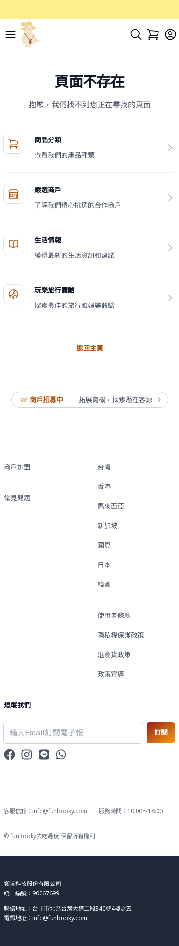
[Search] (136, 34)
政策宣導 (110, 674)
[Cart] (153, 34)
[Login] (170, 34)
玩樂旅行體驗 (54, 290)
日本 (104, 564)
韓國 (104, 584)
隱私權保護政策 (120, 634)
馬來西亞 (110, 505)
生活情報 (47, 239)
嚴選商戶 (47, 189)
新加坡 (107, 525)
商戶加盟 (17, 466)
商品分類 (47, 139)
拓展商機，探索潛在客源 (119, 399)
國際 (104, 545)
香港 (104, 486)
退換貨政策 (114, 654)
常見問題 (17, 497)
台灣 (104, 466)
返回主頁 (89, 347)
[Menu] (10, 34)
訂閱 (161, 732)
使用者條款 (114, 615)
